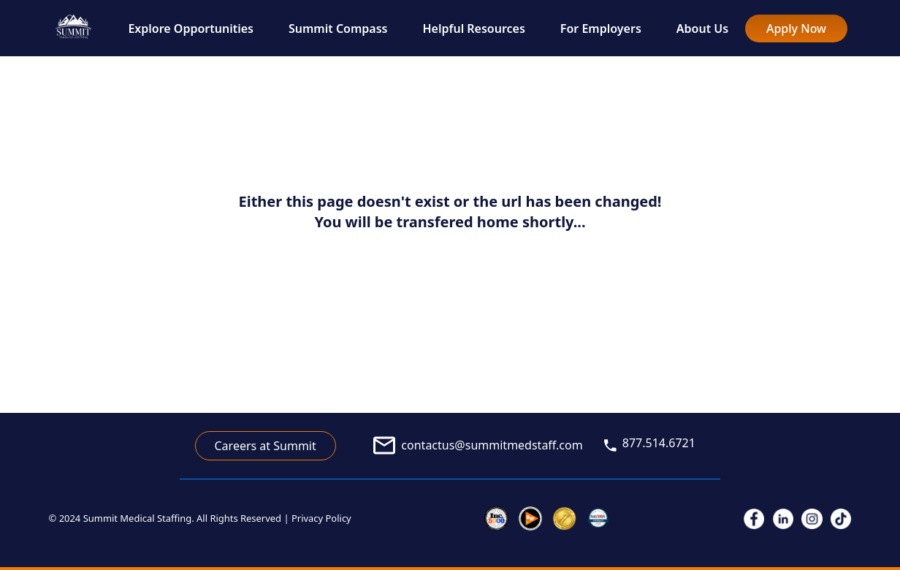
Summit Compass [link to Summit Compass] (338, 28)
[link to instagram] (811, 518)
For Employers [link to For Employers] (600, 28)
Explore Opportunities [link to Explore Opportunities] (190, 28)
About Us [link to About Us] (702, 28)
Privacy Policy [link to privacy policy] (321, 518)
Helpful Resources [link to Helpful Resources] (474, 28)
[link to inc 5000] (496, 518)
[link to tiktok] (841, 518)
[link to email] (469, 445)
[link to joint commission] (564, 518)
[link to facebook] (754, 518)
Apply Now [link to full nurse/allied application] (796, 28)
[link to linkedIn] (783, 518)
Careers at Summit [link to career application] (265, 446)
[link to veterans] (599, 518)
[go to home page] (73, 28)
